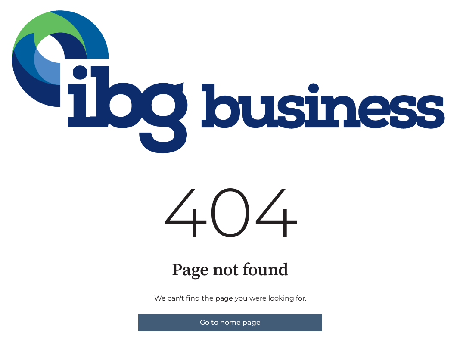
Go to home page (230, 322)
